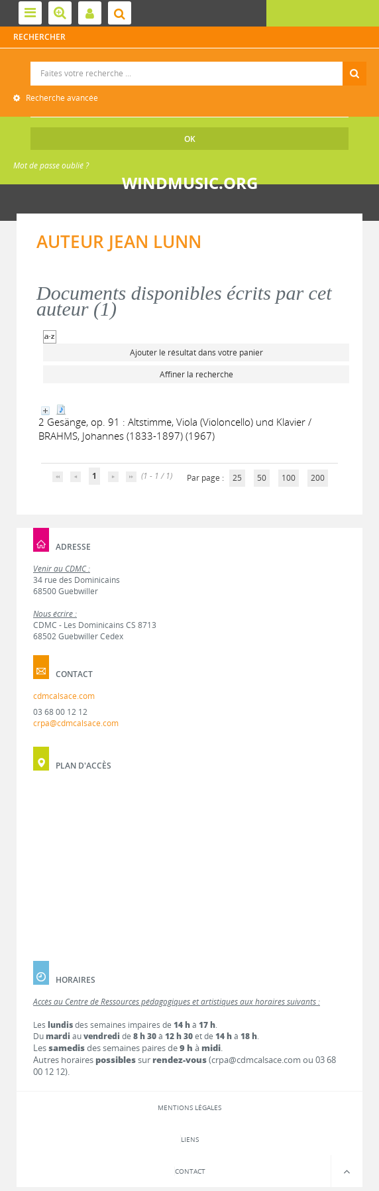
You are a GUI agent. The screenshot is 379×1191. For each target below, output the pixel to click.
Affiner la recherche (196, 374)
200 (318, 477)
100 (289, 477)
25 (237, 477)
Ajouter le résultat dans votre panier (196, 352)
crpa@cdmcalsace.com (76, 723)
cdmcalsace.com (64, 696)
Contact (190, 1171)
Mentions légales (189, 1107)
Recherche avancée (61, 97)
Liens (190, 1139)
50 (261, 477)
